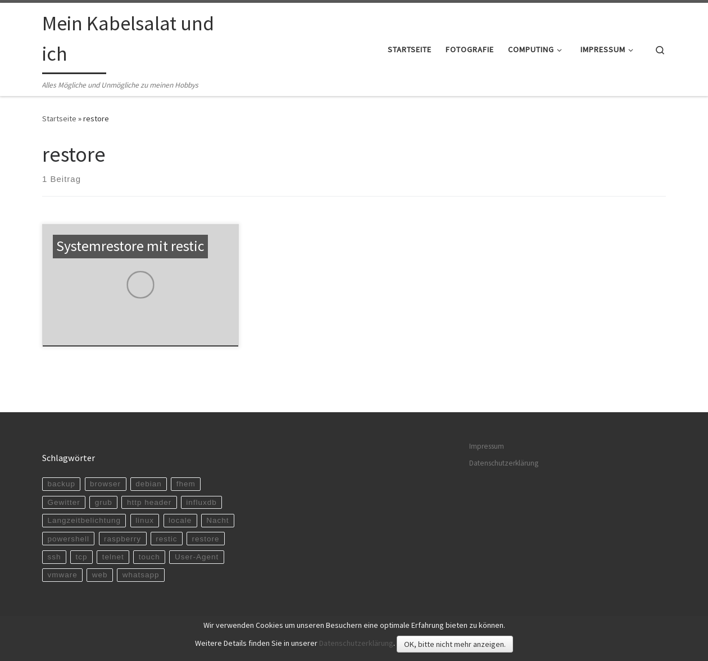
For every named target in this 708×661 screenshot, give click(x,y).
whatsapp (141, 575)
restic (166, 539)
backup (61, 484)
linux (144, 520)
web (100, 575)
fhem (186, 484)
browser (105, 484)
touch (149, 557)
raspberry (122, 539)
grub (103, 502)
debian (148, 484)
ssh (54, 557)
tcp (82, 557)
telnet (113, 557)
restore (206, 539)
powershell (68, 539)
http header (149, 502)
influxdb (201, 502)
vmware (62, 575)
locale (180, 520)
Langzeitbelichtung (84, 520)
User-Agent (197, 557)
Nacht (217, 520)
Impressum (486, 446)
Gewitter (63, 502)
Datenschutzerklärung (503, 463)
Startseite (59, 118)
